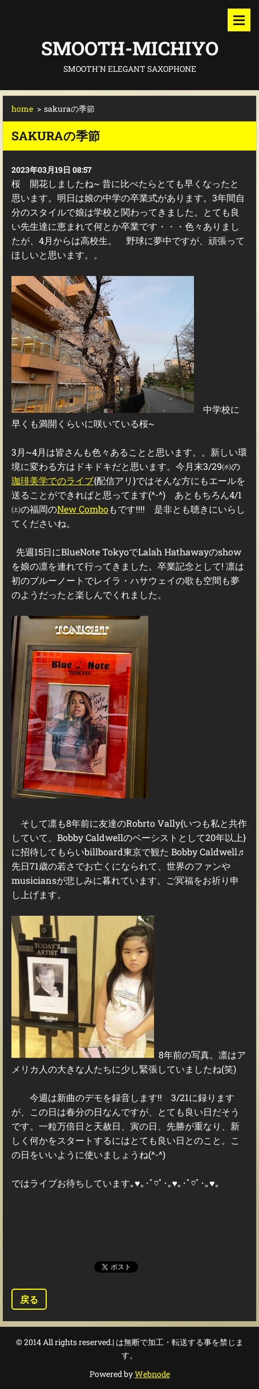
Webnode (152, 1373)
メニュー (239, 20)
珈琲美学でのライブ (52, 480)
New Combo (82, 509)
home (22, 108)
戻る (29, 1299)
